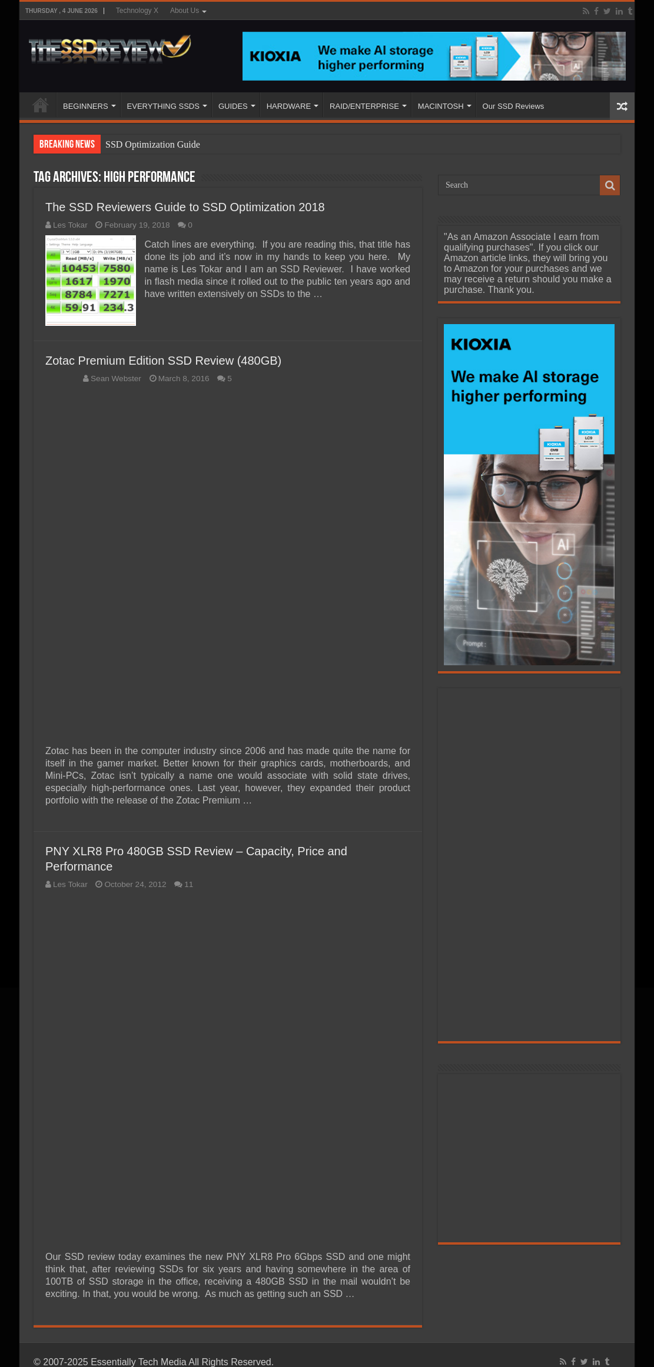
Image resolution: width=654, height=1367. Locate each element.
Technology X (137, 10)
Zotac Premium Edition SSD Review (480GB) (163, 360)
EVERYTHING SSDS (163, 106)
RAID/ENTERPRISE (364, 106)
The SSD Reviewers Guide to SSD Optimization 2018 (185, 207)
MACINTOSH (441, 106)
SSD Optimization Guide (152, 144)
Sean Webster (116, 378)
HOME (40, 104)
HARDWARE (289, 106)
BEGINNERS (85, 106)
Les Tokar (70, 225)
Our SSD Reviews (514, 106)
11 (188, 884)
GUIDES (233, 106)
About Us (184, 10)
